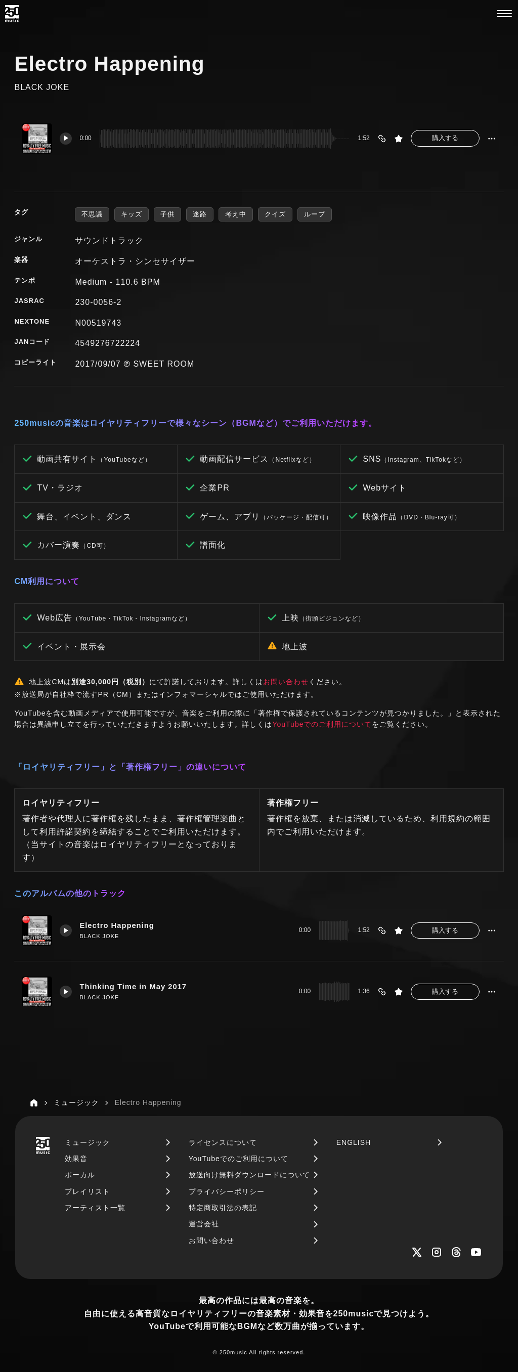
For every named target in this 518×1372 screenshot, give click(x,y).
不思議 (92, 214)
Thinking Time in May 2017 (133, 987)
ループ (314, 214)
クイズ (275, 214)
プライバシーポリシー (227, 1191)
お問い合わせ (286, 682)
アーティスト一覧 (95, 1208)
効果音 (76, 1159)
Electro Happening (116, 925)
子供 (167, 214)
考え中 (235, 214)
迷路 (200, 214)
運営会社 (204, 1224)
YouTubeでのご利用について (322, 724)
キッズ (131, 214)
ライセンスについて (223, 1142)
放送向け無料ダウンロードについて (249, 1175)
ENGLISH (353, 1142)
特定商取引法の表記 (223, 1208)
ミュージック (87, 1142)
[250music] (12, 13)
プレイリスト (87, 1191)
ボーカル (80, 1175)
